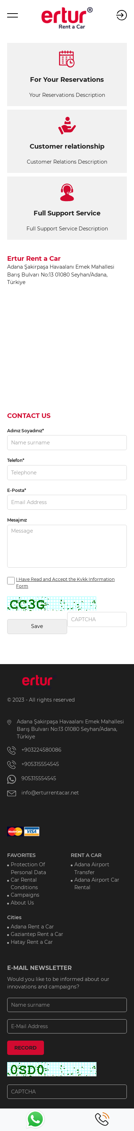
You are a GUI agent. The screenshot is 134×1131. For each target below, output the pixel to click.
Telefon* (15, 460)
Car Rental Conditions (24, 883)
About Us (22, 903)
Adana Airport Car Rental (96, 883)
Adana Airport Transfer (91, 868)
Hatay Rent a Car (32, 942)
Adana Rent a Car (32, 927)
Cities (14, 917)
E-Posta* (16, 490)
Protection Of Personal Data (28, 868)
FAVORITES (21, 855)
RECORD (25, 1048)
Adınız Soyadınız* (25, 430)
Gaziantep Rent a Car (37, 934)
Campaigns (25, 895)
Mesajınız (17, 520)
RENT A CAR (86, 855)
